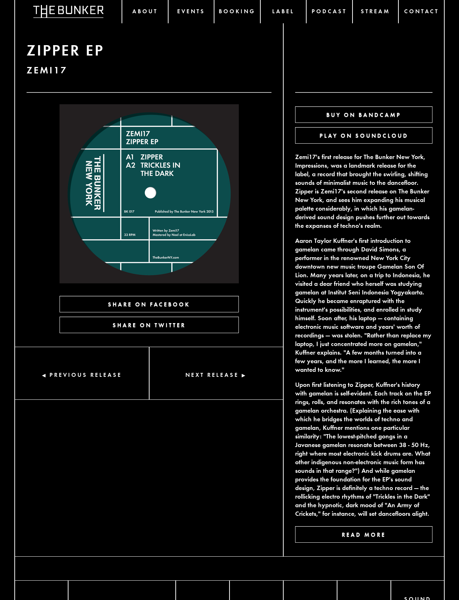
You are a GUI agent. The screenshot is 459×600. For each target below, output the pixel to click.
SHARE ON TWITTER (149, 324)
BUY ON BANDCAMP (363, 114)
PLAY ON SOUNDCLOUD (364, 135)
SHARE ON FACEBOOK (149, 304)
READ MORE (364, 534)
